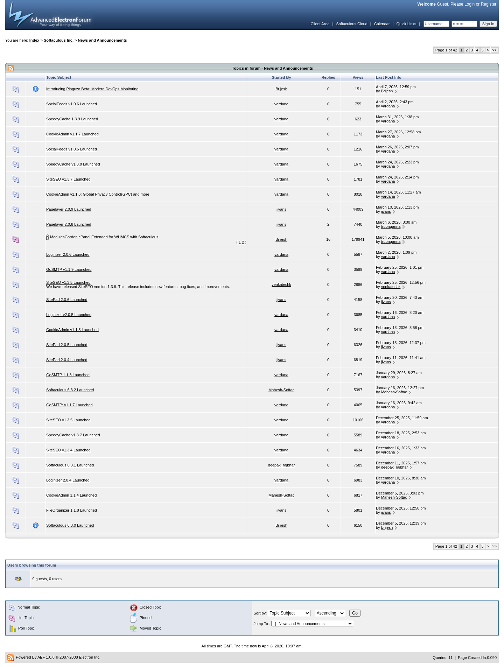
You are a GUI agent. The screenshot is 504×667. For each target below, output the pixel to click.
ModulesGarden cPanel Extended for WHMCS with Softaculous (104, 237)
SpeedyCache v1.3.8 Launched (73, 164)
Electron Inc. (89, 657)
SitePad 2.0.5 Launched (66, 345)
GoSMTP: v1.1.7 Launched (69, 405)
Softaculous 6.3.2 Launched (70, 390)
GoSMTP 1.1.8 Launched (68, 375)
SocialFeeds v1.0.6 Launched (71, 104)
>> (494, 50)
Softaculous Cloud (351, 24)
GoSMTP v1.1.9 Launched (68, 269)
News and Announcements (102, 40)
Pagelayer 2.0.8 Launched (68, 224)
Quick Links (406, 24)
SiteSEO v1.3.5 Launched (68, 282)
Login (469, 4)
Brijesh (281, 89)
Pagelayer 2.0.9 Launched (68, 209)
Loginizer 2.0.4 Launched (68, 480)
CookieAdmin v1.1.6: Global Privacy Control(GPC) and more (97, 194)
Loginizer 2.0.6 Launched (68, 254)
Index (34, 40)
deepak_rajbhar (281, 465)
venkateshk (281, 284)
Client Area (319, 24)
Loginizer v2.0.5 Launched (68, 315)
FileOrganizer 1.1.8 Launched (71, 510)
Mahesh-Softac (281, 390)
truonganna (391, 226)
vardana (281, 104)
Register (489, 4)
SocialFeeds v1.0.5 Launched (71, 149)
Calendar (382, 24)
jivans (281, 209)
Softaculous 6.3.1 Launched (70, 465)
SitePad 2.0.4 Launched (66, 360)
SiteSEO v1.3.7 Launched (68, 179)
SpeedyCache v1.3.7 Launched (73, 435)
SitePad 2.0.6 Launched (66, 299)
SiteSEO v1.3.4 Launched (68, 450)
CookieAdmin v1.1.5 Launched (72, 330)
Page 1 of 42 (446, 50)
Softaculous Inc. (59, 40)
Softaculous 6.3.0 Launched (70, 525)
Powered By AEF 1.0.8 (35, 657)
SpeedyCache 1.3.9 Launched (72, 119)
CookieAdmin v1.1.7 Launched (72, 134)
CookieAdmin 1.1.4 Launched (71, 495)
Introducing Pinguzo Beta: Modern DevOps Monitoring (92, 89)
